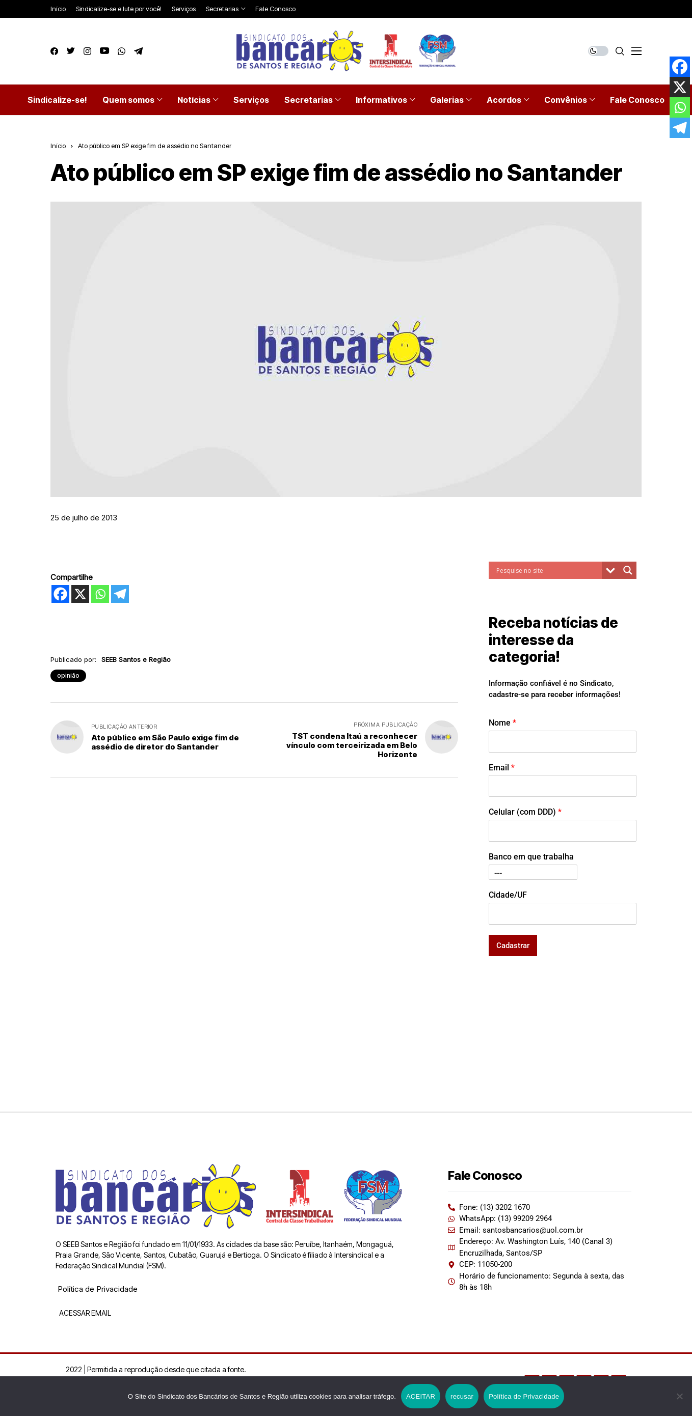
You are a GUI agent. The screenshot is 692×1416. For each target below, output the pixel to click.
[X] (80, 594)
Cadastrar (512, 945)
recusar (461, 1396)
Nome (502, 723)
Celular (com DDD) (525, 812)
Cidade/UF (508, 895)
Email (502, 767)
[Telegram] (120, 594)
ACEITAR (420, 1396)
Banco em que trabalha (531, 857)
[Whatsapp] (100, 594)
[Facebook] (60, 594)
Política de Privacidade (98, 1289)
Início (58, 146)
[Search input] (547, 570)
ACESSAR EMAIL (84, 1313)
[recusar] (679, 1396)
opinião (68, 675)
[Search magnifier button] (627, 570)
